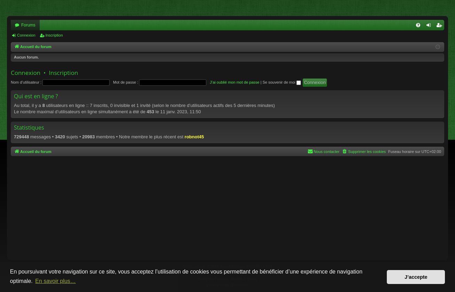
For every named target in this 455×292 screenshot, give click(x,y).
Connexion (26, 35)
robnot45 (194, 136)
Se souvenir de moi (282, 82)
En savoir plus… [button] (55, 281)
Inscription (54, 35)
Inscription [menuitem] (440, 26)
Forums (28, 25)
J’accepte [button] (416, 277)
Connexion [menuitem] (430, 26)
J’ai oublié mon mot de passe (234, 82)
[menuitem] (418, 25)
